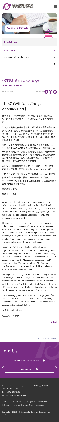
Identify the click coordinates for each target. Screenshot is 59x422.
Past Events (8, 64)
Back (53, 322)
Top (39, 340)
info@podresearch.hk (45, 281)
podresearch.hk (9, 181)
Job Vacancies (26, 369)
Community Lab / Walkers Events (17, 57)
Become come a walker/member (26, 360)
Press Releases (9, 51)
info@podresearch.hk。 (43, 169)
